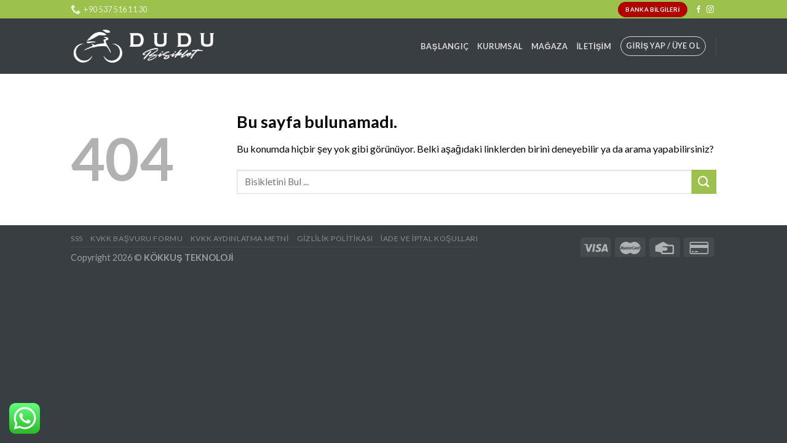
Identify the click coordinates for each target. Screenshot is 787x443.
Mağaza (549, 46)
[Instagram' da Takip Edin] (710, 10)
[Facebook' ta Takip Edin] (698, 10)
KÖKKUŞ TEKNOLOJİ (189, 257)
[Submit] (704, 182)
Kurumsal (500, 46)
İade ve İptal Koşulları (429, 238)
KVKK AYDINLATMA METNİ (240, 238)
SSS (77, 238)
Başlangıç (445, 46)
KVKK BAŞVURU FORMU (136, 238)
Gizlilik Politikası (335, 238)
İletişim (594, 46)
